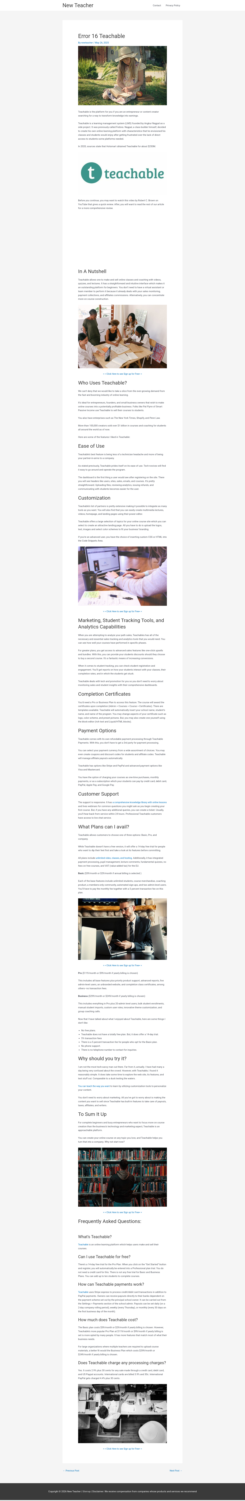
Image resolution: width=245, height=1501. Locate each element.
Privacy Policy (173, 5)
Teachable (83, 1245)
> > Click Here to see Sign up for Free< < (122, 374)
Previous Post (71, 1471)
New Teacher (78, 5)
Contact (157, 5)
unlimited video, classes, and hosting (115, 858)
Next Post (175, 1471)
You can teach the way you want (94, 1086)
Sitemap (86, 1492)
